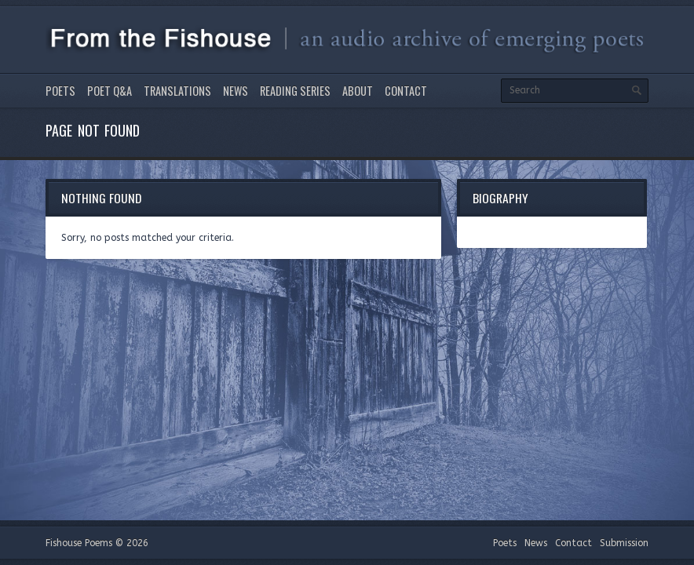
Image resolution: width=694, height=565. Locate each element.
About (357, 90)
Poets (60, 90)
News (235, 90)
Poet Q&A (109, 90)
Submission (624, 543)
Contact (406, 90)
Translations (177, 90)
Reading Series (295, 90)
